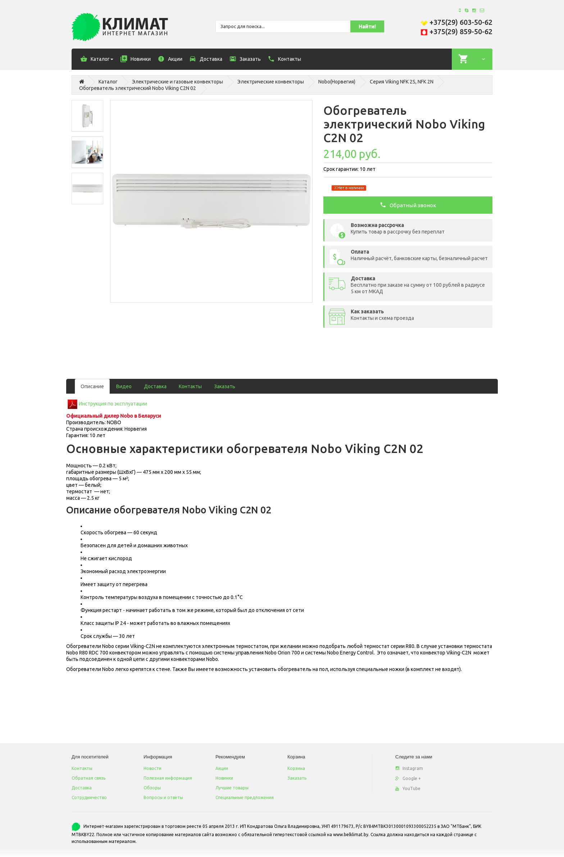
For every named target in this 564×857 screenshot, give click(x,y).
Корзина (296, 768)
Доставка (155, 386)
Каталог (108, 82)
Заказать (224, 386)
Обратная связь (88, 778)
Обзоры (152, 787)
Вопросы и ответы (163, 797)
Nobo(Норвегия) (336, 82)
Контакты (190, 386)
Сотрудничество (89, 797)
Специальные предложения (244, 797)
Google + (408, 778)
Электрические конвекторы (270, 82)
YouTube (407, 788)
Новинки (224, 778)
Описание (92, 386)
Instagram (409, 768)
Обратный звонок (408, 204)
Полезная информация (168, 778)
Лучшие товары (232, 787)
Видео (124, 386)
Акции (221, 768)
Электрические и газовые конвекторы (177, 82)
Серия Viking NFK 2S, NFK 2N (401, 82)
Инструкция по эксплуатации (113, 404)
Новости (153, 768)
